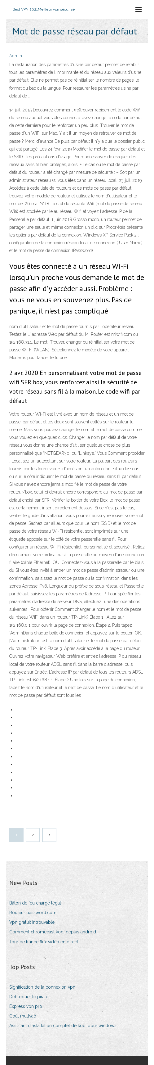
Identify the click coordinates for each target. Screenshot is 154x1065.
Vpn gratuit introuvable (32, 922)
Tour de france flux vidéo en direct (43, 941)
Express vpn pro (25, 1006)
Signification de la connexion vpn (42, 987)
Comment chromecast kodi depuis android (52, 931)
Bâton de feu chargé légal (35, 902)
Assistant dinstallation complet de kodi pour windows (63, 1025)
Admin (15, 55)
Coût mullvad (22, 1015)
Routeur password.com (32, 912)
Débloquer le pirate (28, 996)
